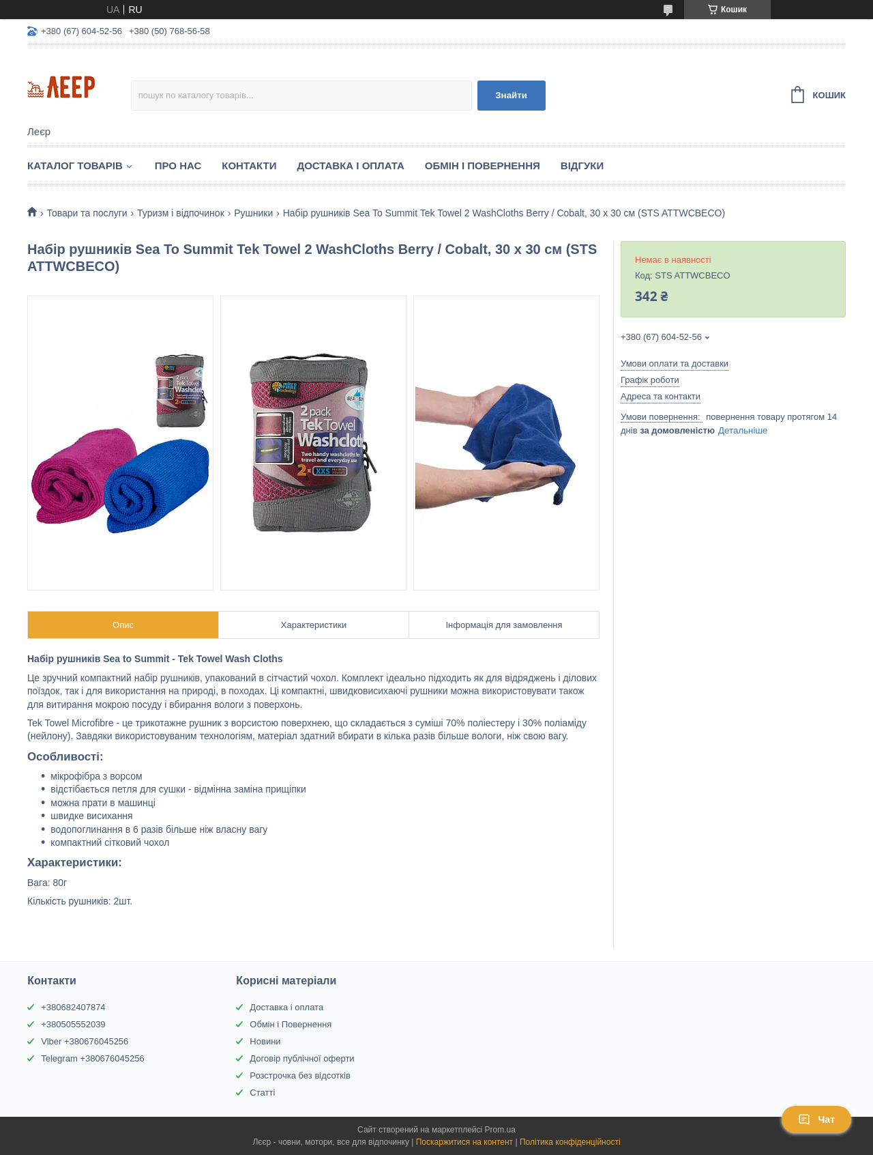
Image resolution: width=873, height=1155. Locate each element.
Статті (262, 1092)
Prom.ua (500, 1130)
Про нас (178, 165)
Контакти (249, 165)
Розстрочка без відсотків (300, 1075)
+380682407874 (73, 1007)
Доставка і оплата (286, 1007)
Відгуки (582, 165)
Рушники (253, 213)
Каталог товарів (75, 165)
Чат (816, 1119)
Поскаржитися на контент (464, 1142)
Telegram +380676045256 (92, 1058)
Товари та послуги (86, 213)
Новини (265, 1041)
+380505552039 (73, 1024)
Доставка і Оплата (350, 165)
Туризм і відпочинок (180, 213)
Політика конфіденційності (570, 1142)
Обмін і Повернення (482, 165)
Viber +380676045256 (84, 1041)
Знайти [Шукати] (511, 95)
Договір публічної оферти (302, 1058)
